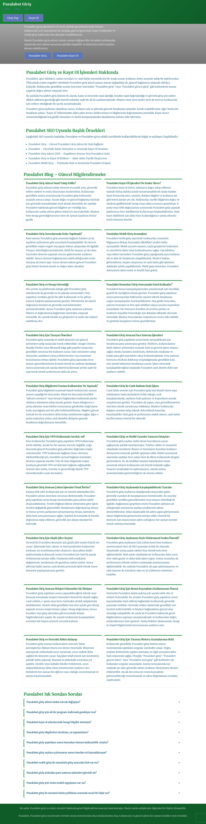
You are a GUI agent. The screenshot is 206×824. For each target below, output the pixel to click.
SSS (27, 8)
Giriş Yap (12, 18)
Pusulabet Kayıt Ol (67, 55)
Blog (17, 8)
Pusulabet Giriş (38, 55)
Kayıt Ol (34, 18)
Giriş (7, 8)
